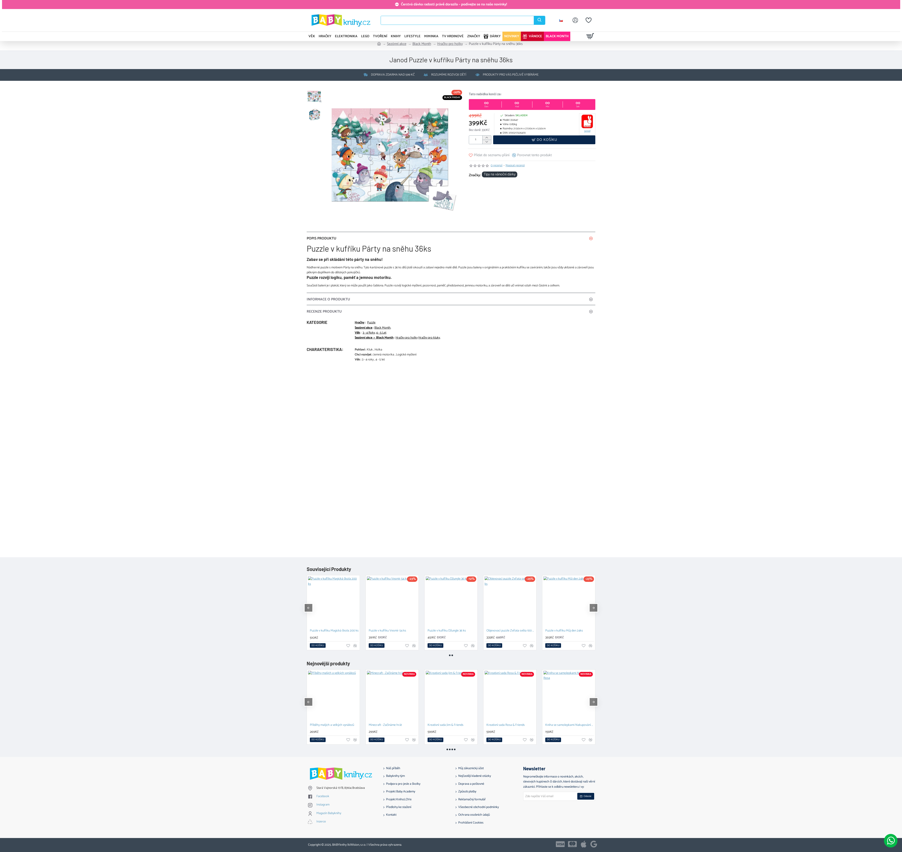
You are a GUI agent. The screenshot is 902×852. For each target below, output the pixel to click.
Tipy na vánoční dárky (499, 174)
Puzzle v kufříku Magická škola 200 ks (334, 631)
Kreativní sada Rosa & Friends (505, 725)
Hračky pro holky (450, 44)
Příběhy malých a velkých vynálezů (332, 725)
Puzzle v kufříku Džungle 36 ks (447, 631)
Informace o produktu (328, 299)
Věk (357, 332)
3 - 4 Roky (369, 332)
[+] (486, 138)
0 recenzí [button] (496, 165)
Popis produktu (321, 238)
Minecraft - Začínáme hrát (385, 725)
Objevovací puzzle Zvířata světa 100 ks (510, 631)
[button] (544, 139)
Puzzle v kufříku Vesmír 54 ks (387, 631)
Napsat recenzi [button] (515, 165)
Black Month (421, 44)
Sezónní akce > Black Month (374, 337)
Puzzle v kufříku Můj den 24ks (564, 631)
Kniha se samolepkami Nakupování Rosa (569, 725)
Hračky (359, 322)
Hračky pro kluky (429, 337)
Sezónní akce (396, 44)
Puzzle (371, 322)
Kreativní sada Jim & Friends (445, 725)
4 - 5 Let (381, 332)
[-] (486, 142)
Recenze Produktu (324, 312)
